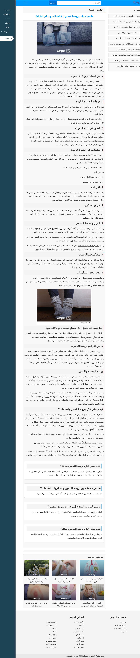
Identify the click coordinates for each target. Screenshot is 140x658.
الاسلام (66, 625)
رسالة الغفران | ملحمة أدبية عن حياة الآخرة (115, 27)
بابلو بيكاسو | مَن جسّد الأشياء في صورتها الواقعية (113, 44)
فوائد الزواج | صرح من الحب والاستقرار (117, 49)
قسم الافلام (64, 641)
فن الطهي (64, 638)
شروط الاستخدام (105, 625)
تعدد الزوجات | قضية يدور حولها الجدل (117, 33)
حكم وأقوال (64, 635)
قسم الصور (64, 644)
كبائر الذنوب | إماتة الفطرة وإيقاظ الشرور (116, 38)
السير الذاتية (64, 628)
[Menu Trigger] (10, 2)
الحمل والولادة (36, 625)
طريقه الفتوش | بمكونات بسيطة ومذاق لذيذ (115, 16)
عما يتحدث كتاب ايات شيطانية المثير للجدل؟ (115, 60)
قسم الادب (37, 638)
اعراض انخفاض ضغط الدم (72, 246)
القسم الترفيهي (63, 632)
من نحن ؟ (108, 622)
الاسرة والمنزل (36, 622)
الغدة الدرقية (33, 133)
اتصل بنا (108, 632)
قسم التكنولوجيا (35, 641)
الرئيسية (84, 10)
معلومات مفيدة (36, 647)
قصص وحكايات (36, 644)
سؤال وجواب (36, 635)
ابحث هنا (37, 3)
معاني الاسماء (63, 647)
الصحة (76, 10)
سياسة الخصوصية (105, 628)
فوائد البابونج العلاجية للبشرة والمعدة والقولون (114, 55)
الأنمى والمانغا (63, 622)
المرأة (39, 632)
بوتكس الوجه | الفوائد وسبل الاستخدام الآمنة (114, 22)
